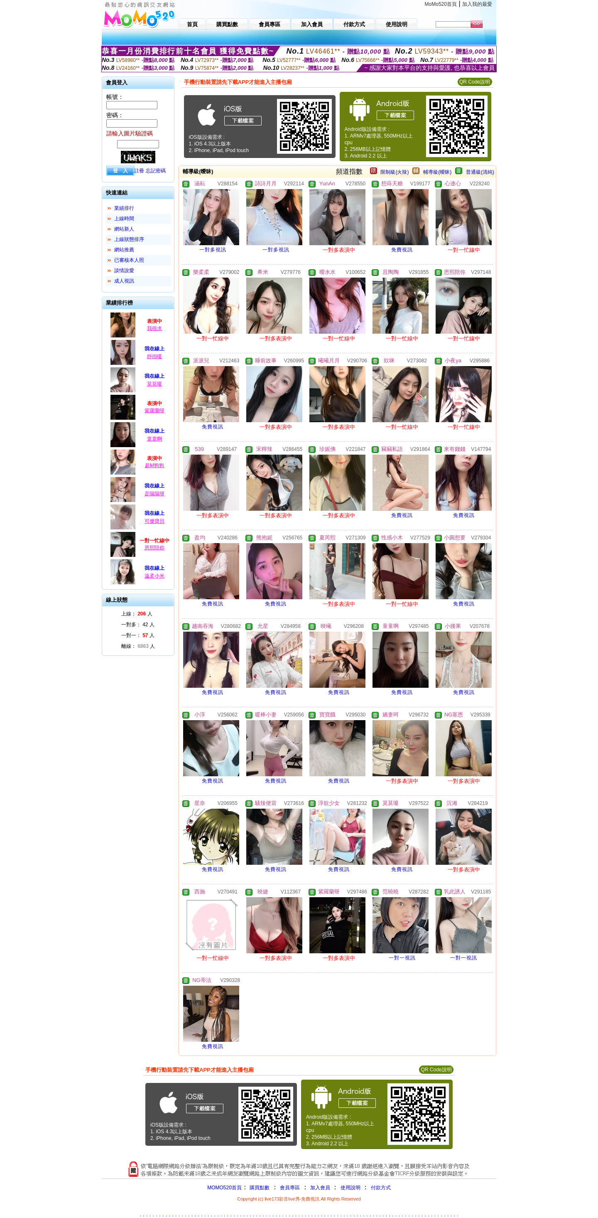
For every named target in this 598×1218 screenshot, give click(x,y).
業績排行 (124, 208)
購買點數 (259, 1188)
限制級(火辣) (394, 172)
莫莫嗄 (154, 384)
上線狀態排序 (129, 239)
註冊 (139, 171)
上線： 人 (136, 614)
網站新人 (124, 229)
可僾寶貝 (154, 521)
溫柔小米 (154, 576)
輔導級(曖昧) (437, 172)
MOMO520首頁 (224, 1188)
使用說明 (350, 1188)
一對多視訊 (212, 250)
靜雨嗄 (154, 356)
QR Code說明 (474, 82)
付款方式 (381, 1188)
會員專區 (290, 1188)
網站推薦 (124, 250)
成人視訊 (124, 281)
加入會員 (320, 1188)
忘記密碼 (156, 171)
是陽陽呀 (154, 494)
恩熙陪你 (154, 548)
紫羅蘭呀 (154, 410)
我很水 (154, 328)
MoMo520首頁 (441, 4)
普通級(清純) (480, 172)
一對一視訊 (402, 958)
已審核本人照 (129, 260)
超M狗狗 (154, 465)
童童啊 (154, 439)
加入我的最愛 (477, 4)
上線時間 (124, 218)
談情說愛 (124, 270)
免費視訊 (402, 250)
